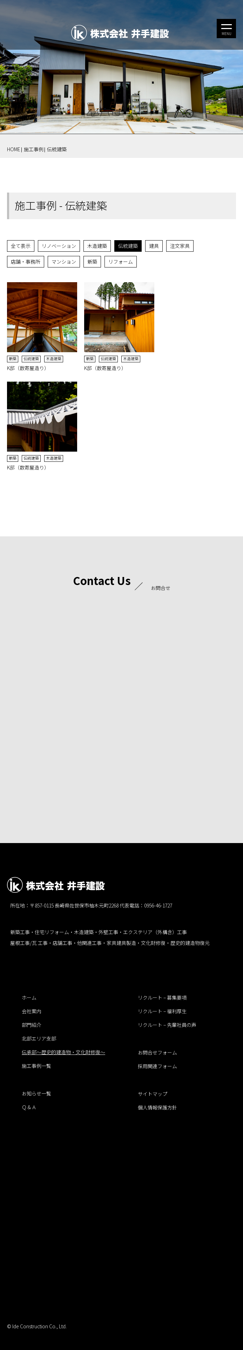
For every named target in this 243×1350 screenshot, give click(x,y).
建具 (154, 245)
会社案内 (31, 1011)
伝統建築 (57, 149)
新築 (92, 261)
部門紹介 (31, 1024)
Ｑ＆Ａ (29, 1107)
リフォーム (120, 261)
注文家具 (180, 245)
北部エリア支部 (39, 1038)
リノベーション (59, 245)
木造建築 (97, 245)
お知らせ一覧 (36, 1093)
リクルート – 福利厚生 (162, 1011)
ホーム (29, 997)
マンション (64, 261)
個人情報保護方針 (157, 1107)
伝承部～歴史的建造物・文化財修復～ (63, 1052)
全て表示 (21, 245)
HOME (13, 149)
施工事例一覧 (36, 1065)
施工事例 (33, 149)
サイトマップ (152, 1093)
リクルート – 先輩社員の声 (167, 1024)
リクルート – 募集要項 (162, 997)
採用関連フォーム (157, 1066)
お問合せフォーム (157, 1052)
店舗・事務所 (25, 261)
